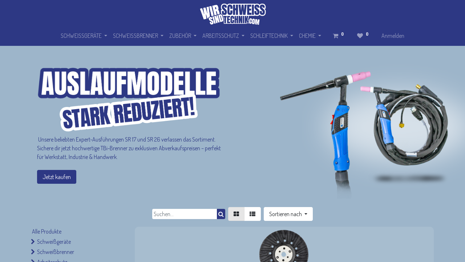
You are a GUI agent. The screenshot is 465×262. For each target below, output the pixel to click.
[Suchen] (221, 214)
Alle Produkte (46, 231)
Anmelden (392, 35)
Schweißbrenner (55, 251)
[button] (288, 214)
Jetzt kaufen (57, 176)
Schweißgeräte (54, 241)
